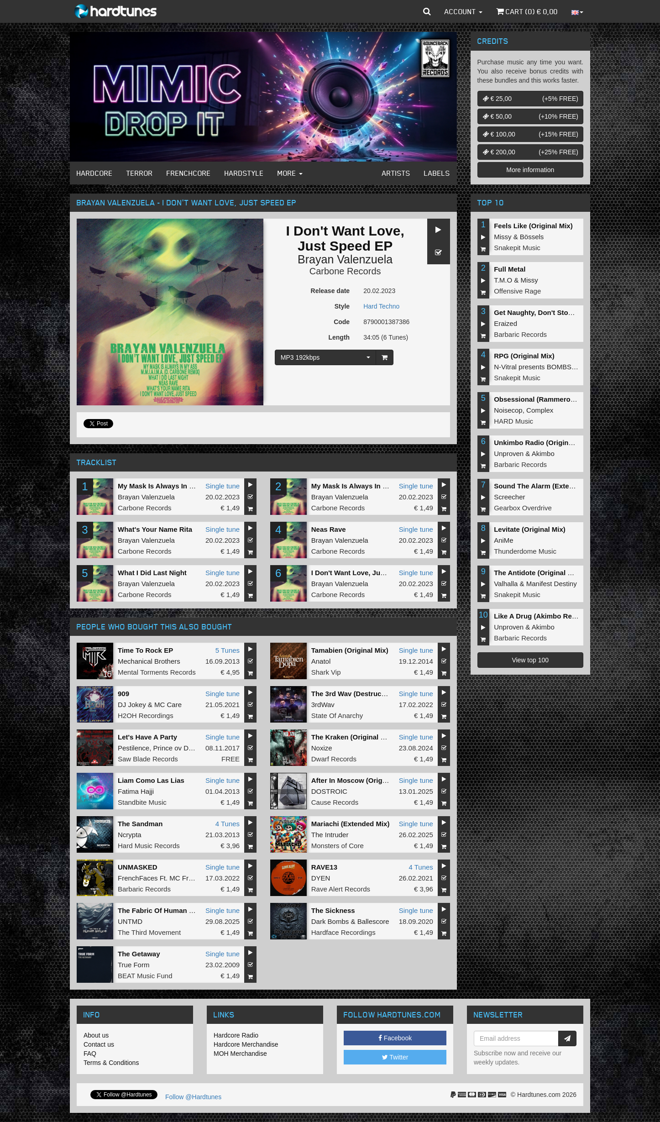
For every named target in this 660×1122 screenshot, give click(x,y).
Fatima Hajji (136, 791)
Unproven (509, 453)
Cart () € (527, 11)
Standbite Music (142, 802)
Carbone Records (345, 271)
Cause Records (334, 802)
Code (342, 321)
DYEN (320, 878)
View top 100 (530, 660)
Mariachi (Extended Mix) (350, 824)
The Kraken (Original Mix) (352, 737)
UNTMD (130, 921)
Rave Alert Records (340, 889)
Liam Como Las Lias (151, 780)
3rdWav (323, 704)
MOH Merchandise (240, 1053)
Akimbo (543, 453)
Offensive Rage (517, 291)
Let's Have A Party (147, 737)
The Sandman (140, 824)
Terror (139, 173)
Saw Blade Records (148, 759)
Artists (396, 173)
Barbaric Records (144, 889)
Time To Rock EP (145, 650)
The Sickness (333, 910)
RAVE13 (324, 867)
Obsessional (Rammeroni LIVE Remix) (556, 399)
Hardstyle (244, 173)
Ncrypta (129, 835)
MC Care (168, 704)
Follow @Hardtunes (193, 1097)
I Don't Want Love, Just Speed (360, 573)
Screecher (509, 497)
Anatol (321, 661)
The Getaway (139, 954)
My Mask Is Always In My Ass (165, 486)
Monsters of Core (337, 845)
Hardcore (95, 173)
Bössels (532, 237)
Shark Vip (326, 672)
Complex (539, 410)
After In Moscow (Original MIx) (360, 780)
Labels (437, 173)
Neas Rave (328, 529)
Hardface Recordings (343, 932)
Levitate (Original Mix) (530, 529)
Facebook (395, 1038)
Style (342, 306)
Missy (502, 237)
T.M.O (503, 280)
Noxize (321, 748)
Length (339, 337)
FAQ (90, 1053)
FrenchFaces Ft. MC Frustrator (165, 878)
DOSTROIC (329, 791)
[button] (427, 11)
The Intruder (330, 835)
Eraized (505, 323)
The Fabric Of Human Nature (164, 910)
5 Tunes (227, 650)
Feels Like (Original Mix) (533, 226)
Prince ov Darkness (183, 748)
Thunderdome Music (525, 551)
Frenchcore (189, 173)
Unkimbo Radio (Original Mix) (542, 442)
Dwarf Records (333, 759)
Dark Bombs (330, 921)
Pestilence (133, 748)
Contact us (99, 1044)
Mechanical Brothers (149, 661)
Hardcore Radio (236, 1035)
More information (530, 169)
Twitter (395, 1057)
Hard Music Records (149, 845)
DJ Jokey (132, 704)
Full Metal (509, 269)
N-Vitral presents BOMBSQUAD (542, 367)
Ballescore (373, 921)
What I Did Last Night (152, 573)
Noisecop (508, 410)
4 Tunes (227, 824)
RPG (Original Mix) (524, 356)
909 (123, 693)
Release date (330, 290)
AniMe (503, 540)
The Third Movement (149, 932)
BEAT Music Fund (145, 976)
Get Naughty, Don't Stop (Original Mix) (556, 312)
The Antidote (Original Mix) (537, 573)
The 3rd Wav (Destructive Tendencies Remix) (384, 693)
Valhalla (506, 583)
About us (96, 1035)
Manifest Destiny (551, 583)
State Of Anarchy (337, 715)
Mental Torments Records (157, 672)
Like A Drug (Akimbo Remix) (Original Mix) (562, 616)
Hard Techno (381, 306)
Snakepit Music (517, 248)
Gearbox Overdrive (523, 508)
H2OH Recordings (145, 715)
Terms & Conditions (111, 1062)
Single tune (222, 486)
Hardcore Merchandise (246, 1044)
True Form (133, 965)
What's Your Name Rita (155, 529)
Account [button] (463, 11)
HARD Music (513, 421)
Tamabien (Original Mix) (349, 650)
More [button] (290, 173)
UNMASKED (137, 867)
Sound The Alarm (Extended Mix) (547, 486)
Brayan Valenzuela (345, 259)
